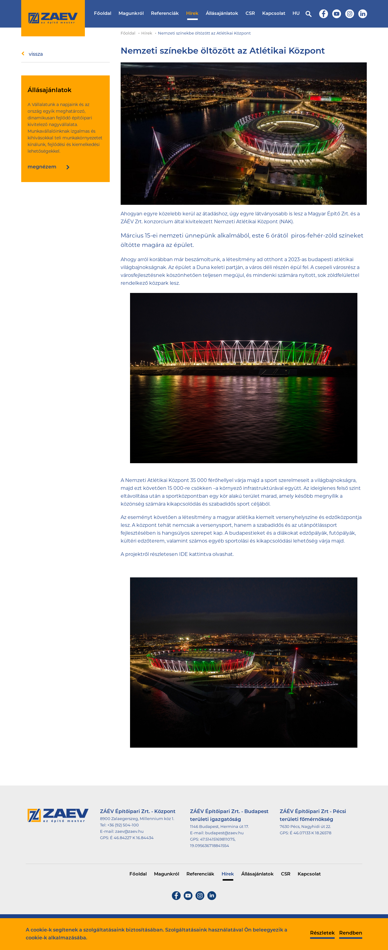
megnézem (42, 167)
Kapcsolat (273, 14)
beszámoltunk (202, 259)
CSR (250, 14)
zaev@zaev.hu (129, 832)
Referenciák (165, 14)
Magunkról (131, 14)
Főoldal (102, 14)
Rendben (350, 933)
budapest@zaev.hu (224, 833)
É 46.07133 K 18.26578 (310, 833)
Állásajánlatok (222, 14)
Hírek (192, 14)
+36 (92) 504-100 (123, 825)
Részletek (322, 933)
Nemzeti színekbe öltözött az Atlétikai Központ (204, 33)
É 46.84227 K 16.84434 (132, 838)
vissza (36, 54)
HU (296, 14)
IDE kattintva (195, 554)
